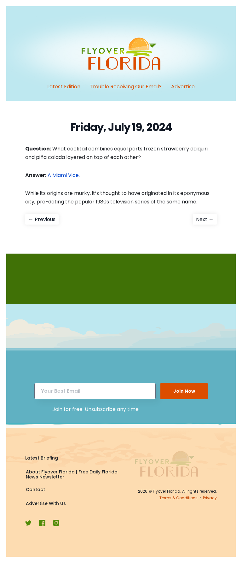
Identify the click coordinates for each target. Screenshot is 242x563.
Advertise (183, 86)
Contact (35, 489)
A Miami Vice (63, 175)
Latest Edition (63, 86)
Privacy (210, 498)
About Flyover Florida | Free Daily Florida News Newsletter (72, 474)
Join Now (184, 391)
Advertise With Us (46, 503)
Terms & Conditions (178, 498)
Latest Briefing (41, 458)
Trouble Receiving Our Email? (126, 86)
